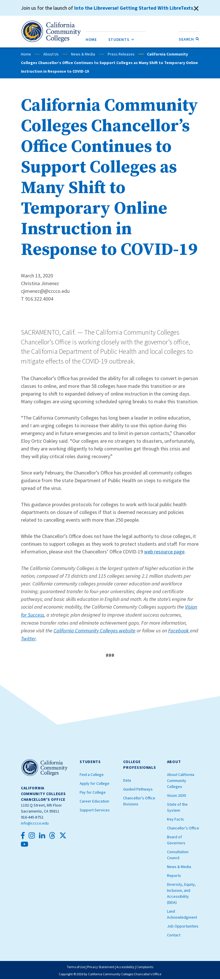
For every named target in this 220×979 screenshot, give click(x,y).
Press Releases (120, 54)
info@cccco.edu (35, 822)
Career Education (94, 799)
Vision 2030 (176, 794)
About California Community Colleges (180, 779)
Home (26, 54)
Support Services (95, 808)
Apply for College (94, 782)
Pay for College (93, 790)
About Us (51, 54)
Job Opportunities (183, 924)
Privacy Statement (100, 966)
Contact (173, 933)
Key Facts (175, 817)
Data (127, 778)
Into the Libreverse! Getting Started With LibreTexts (134, 8)
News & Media (83, 54)
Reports (174, 874)
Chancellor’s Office (183, 826)
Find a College (92, 773)
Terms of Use (76, 966)
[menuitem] (91, 39)
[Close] (196, 8)
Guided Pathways (138, 787)
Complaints (144, 966)
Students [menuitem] (121, 38)
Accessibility (125, 966)
